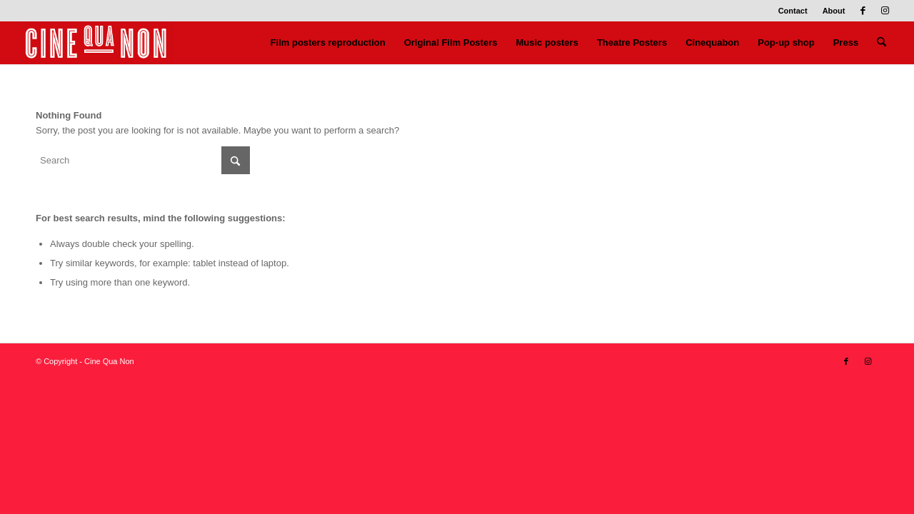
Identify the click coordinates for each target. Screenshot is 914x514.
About (834, 10)
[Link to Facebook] (863, 10)
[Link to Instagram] (884, 10)
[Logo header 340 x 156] (97, 42)
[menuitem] (793, 10)
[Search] (881, 42)
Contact (793, 10)
